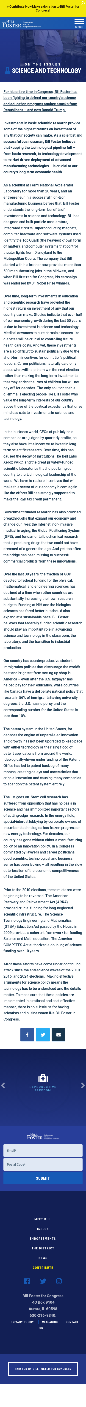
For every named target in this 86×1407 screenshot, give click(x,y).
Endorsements (43, 1243)
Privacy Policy (22, 1327)
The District (43, 1253)
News (43, 1263)
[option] (43, 1087)
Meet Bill (43, 1224)
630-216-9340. (43, 1320)
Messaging (50, 1327)
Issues (43, 1234)
